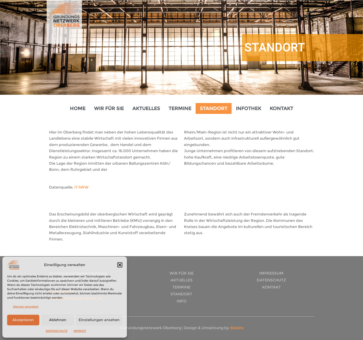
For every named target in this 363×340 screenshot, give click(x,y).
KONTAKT (281, 108)
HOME (77, 108)
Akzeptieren (23, 320)
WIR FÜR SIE (109, 108)
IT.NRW (81, 187)
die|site (236, 328)
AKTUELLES (146, 108)
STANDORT (213, 108)
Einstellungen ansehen (99, 320)
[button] (119, 265)
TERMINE (180, 108)
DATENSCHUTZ (56, 331)
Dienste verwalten (26, 306)
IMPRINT (79, 331)
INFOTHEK (248, 108)
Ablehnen (57, 320)
